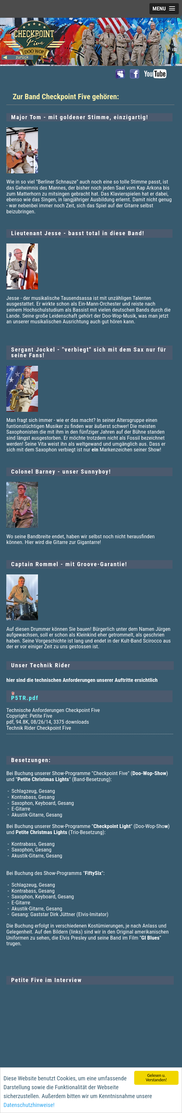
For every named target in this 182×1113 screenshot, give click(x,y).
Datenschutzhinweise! (28, 1105)
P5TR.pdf (25, 698)
